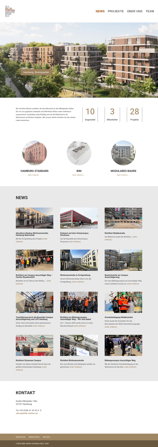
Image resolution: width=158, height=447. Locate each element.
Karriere (46, 437)
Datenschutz (34, 437)
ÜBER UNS (134, 11)
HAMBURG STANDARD (35, 171)
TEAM (150, 11)
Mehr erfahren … (34, 175)
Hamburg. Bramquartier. (36, 73)
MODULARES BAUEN (123, 171)
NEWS (100, 11)
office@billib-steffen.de (27, 413)
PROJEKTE (116, 11)
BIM (79, 171)
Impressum (20, 437)
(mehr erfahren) (74, 242)
